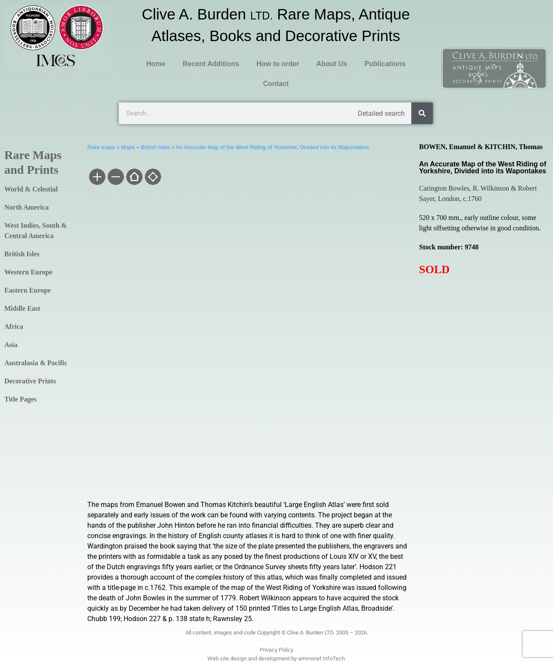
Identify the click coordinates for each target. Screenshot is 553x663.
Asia (10, 344)
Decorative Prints (30, 381)
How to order (278, 63)
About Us (331, 63)
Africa (13, 326)
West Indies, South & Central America (35, 230)
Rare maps (101, 147)
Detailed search (381, 113)
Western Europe (28, 272)
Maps (128, 147)
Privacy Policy (276, 650)
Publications (384, 63)
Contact (276, 83)
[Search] (422, 113)
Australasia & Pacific (35, 363)
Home (155, 63)
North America (26, 207)
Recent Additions (211, 63)
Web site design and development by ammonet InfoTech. (276, 658)
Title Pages (20, 399)
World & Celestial (31, 189)
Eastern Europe (27, 290)
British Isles (21, 254)
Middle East (22, 308)
